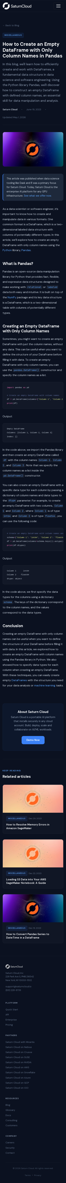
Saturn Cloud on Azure (18, 1077)
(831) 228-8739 (13, 990)
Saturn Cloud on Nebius (19, 1047)
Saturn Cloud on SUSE (18, 1057)
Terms (28, 1175)
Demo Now (33, 740)
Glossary (10, 1110)
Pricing (9, 1024)
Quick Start (12, 1009)
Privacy (37, 1175)
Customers (11, 1125)
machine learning (44, 685)
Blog (8, 1104)
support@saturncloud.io (18, 986)
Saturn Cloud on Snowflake (20, 1072)
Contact (10, 1152)
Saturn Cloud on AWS (17, 1067)
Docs (8, 1115)
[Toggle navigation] (58, 5)
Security (10, 1147)
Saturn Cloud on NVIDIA (18, 1062)
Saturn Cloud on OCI (17, 1087)
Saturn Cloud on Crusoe (19, 1052)
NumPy (12, 297)
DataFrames (19, 680)
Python (7, 250)
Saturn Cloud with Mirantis (20, 1042)
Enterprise (11, 1019)
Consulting (11, 1120)
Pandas (26, 250)
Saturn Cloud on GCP (17, 1082)
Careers (10, 1142)
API (7, 1014)
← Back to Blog (11, 25)
